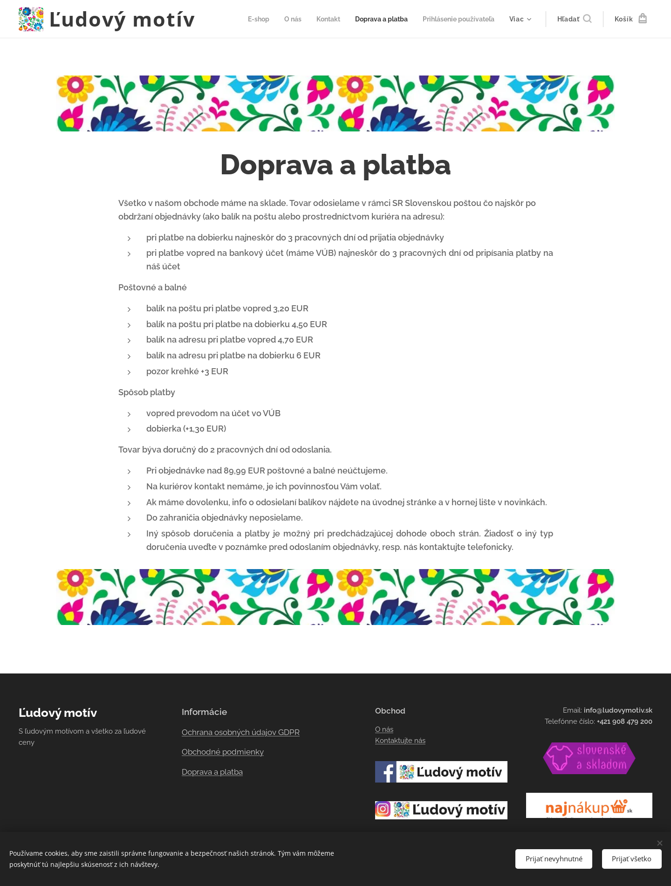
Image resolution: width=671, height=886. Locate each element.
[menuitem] (243, 19)
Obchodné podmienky (223, 751)
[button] (574, 19)
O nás (384, 729)
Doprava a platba (212, 771)
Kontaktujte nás (400, 740)
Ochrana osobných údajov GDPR (241, 732)
